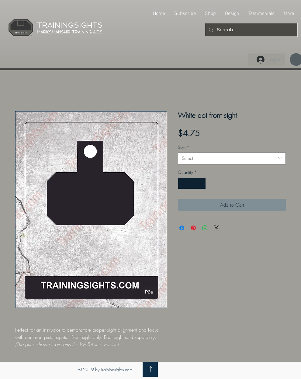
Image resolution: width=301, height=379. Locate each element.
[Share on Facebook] (181, 228)
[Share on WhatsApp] (205, 228)
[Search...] (251, 29)
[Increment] (201, 183)
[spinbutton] (191, 183)
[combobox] (232, 158)
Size (183, 147)
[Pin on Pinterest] (193, 228)
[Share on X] (216, 228)
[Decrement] (182, 183)
